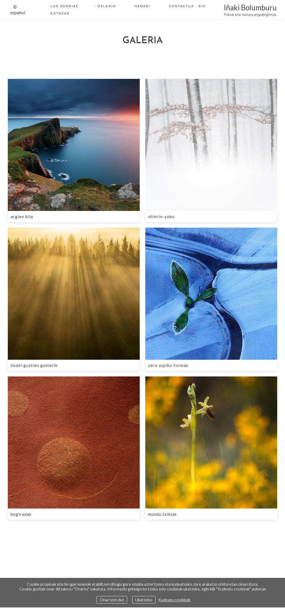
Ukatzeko (143, 599)
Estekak (60, 13)
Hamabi (142, 6)
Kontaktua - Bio (187, 6)
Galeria (106, 6)
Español (17, 12)
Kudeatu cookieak (174, 599)
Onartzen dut (112, 599)
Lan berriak (65, 6)
